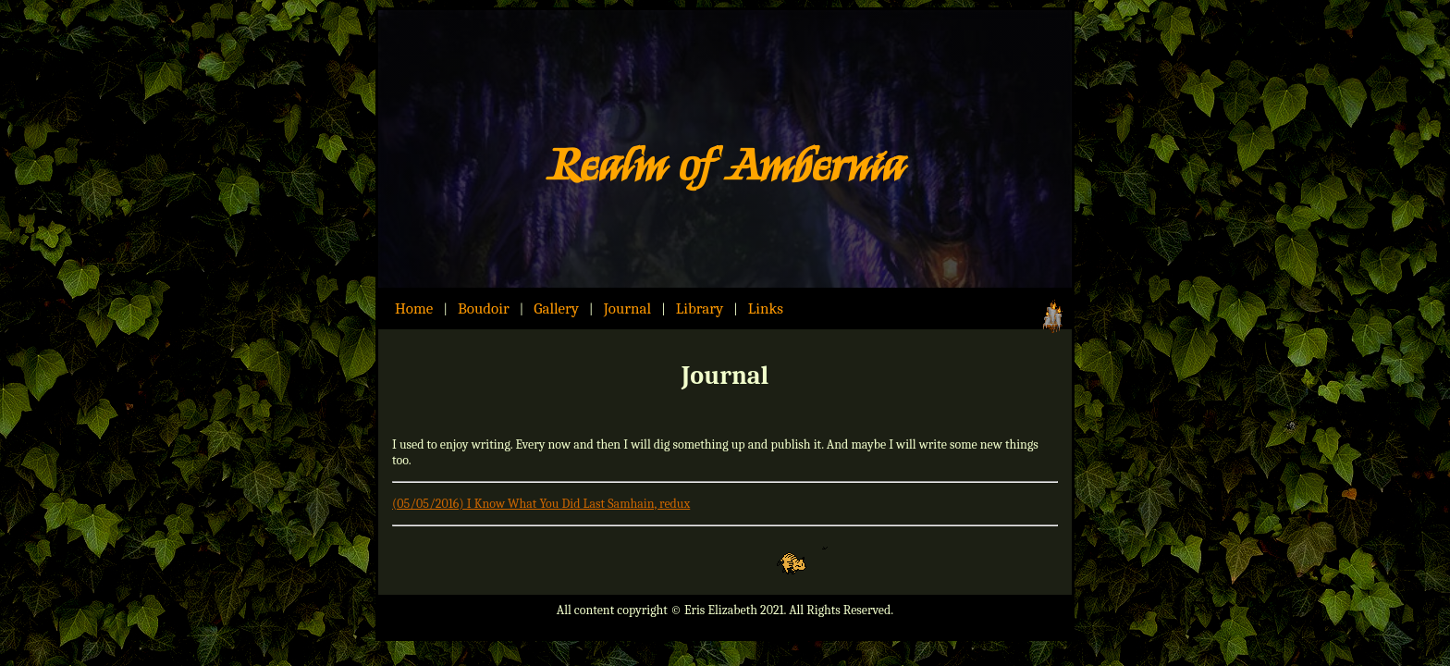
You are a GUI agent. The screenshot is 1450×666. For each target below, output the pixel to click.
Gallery (556, 308)
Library (699, 308)
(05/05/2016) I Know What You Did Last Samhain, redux (541, 504)
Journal (627, 308)
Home (414, 308)
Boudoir (484, 308)
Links (765, 308)
